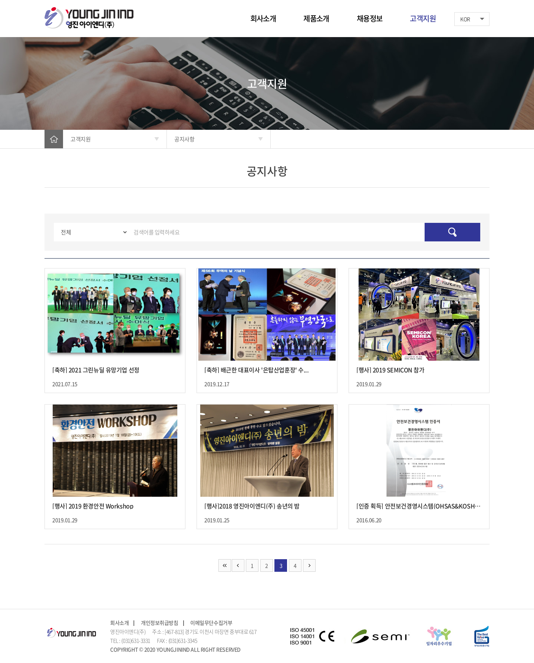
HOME (53, 139)
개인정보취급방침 (159, 622)
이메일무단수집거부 (211, 622)
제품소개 (316, 18)
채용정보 (370, 18)
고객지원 (423, 18)
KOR (465, 19)
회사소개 (263, 18)
